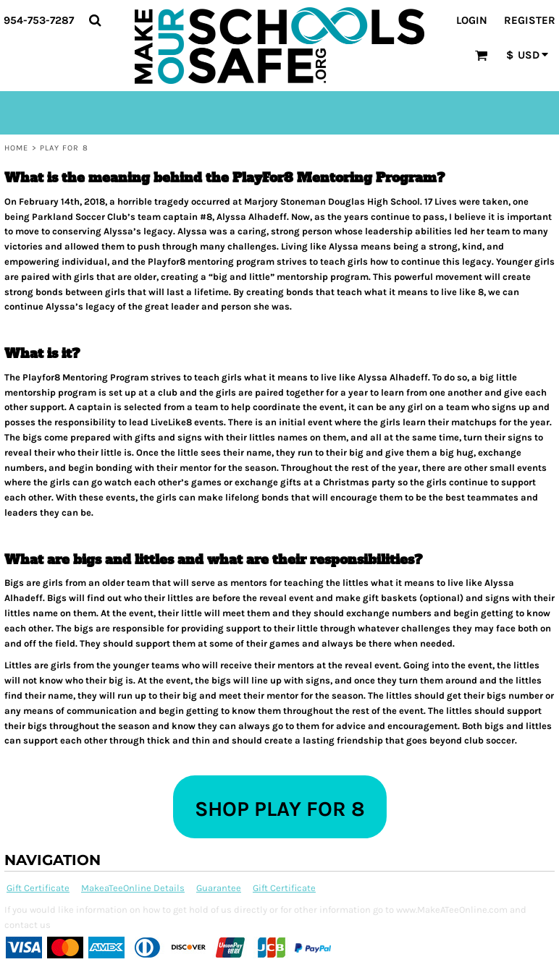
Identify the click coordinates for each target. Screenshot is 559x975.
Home (16, 148)
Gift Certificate (38, 887)
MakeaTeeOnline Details (133, 887)
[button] (94, 20)
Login (471, 20)
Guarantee (218, 887)
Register (529, 20)
